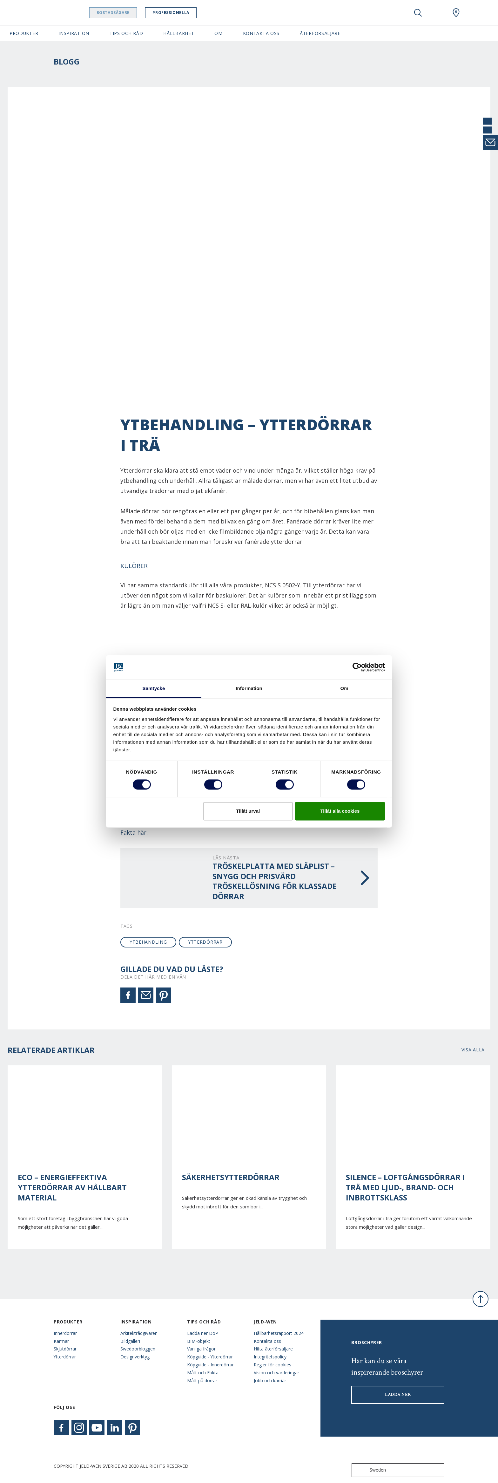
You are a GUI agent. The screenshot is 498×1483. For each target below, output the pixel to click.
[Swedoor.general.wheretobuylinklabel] (456, 12)
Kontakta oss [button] (261, 33)
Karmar (61, 1341)
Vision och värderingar (276, 1373)
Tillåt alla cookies (340, 811)
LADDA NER (398, 1395)
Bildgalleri (130, 1341)
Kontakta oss (267, 1341)
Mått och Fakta (203, 1373)
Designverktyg (135, 1357)
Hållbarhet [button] (178, 33)
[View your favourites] (437, 12)
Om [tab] (344, 688)
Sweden (370, 1470)
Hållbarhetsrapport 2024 (279, 1333)
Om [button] (218, 33)
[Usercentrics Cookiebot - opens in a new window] (357, 667)
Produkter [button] (24, 33)
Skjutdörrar (65, 1349)
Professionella (177, 12)
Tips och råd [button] (126, 33)
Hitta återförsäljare (273, 1349)
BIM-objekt (198, 1341)
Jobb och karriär (270, 1380)
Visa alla (473, 1050)
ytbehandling (148, 942)
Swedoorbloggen (137, 1349)
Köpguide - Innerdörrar (210, 1365)
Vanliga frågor (201, 1349)
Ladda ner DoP (202, 1333)
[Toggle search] (417, 12)
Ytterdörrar (65, 1357)
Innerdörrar (65, 1333)
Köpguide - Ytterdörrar (210, 1357)
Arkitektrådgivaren (139, 1333)
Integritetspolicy (270, 1357)
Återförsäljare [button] (320, 33)
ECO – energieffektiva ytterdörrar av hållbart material (72, 1187)
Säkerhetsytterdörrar (230, 1177)
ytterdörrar (205, 942)
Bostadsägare (119, 12)
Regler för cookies (272, 1365)
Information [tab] (249, 688)
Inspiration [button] (73, 33)
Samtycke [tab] (154, 688)
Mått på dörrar (202, 1380)
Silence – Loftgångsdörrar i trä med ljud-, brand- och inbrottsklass (405, 1187)
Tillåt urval (248, 811)
